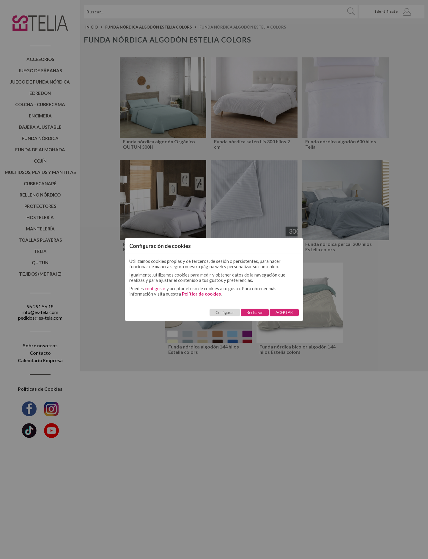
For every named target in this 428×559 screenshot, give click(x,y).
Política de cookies (201, 293)
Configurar (224, 312)
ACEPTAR (284, 312)
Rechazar (255, 312)
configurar (155, 288)
